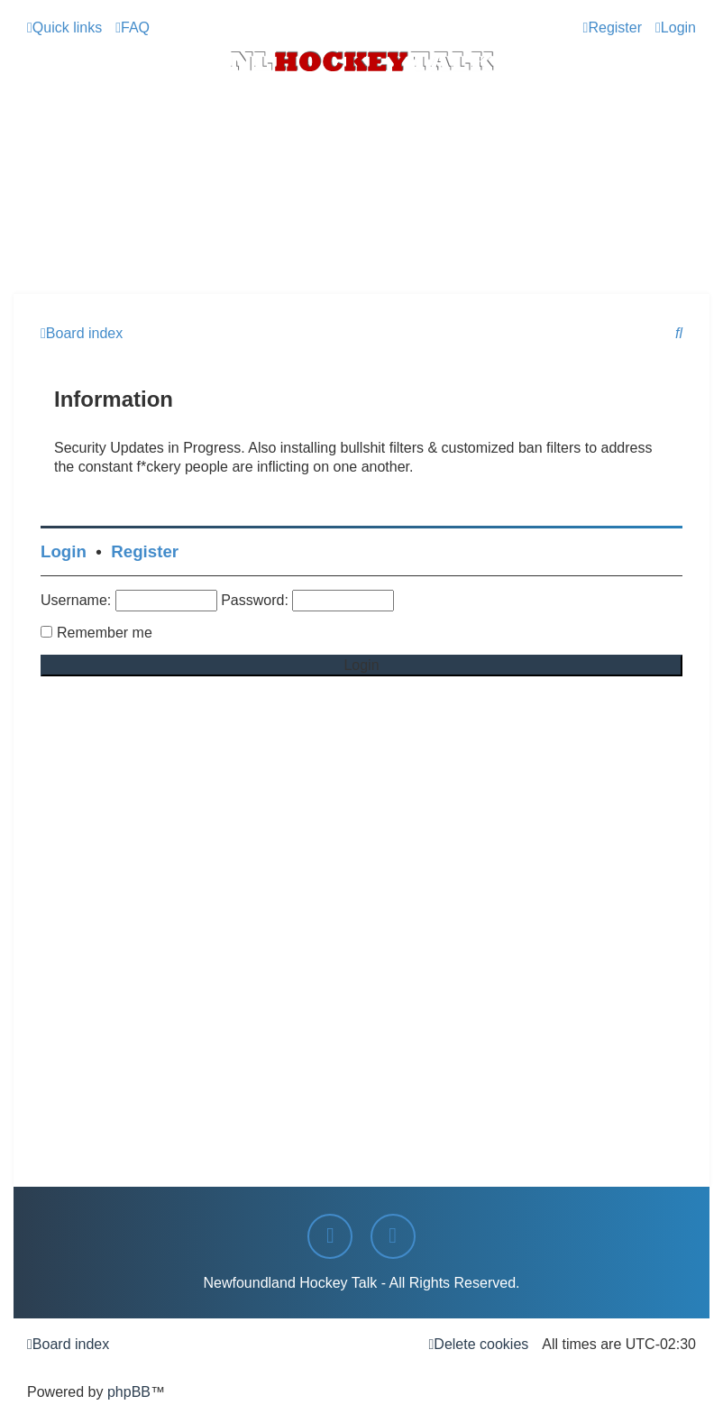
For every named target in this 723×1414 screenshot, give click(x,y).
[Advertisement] (361, 244)
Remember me (104, 632)
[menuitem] (132, 27)
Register (144, 551)
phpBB (129, 1392)
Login (64, 551)
